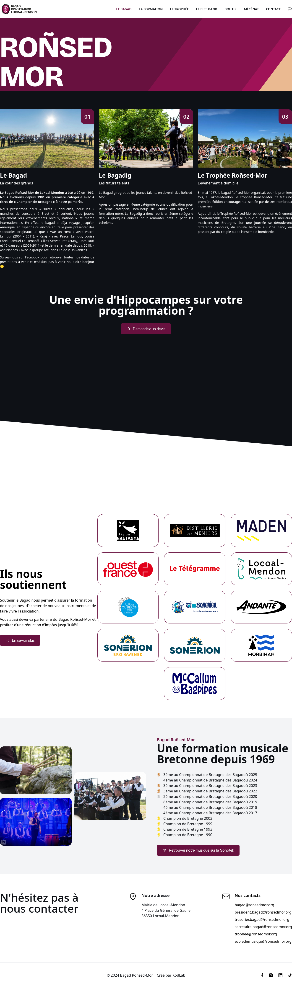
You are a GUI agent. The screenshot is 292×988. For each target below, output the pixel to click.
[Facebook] (262, 975)
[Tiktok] (288, 975)
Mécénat (251, 9)
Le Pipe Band (206, 9)
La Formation (151, 9)
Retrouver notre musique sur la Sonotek (198, 850)
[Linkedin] (280, 975)
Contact (273, 9)
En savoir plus (20, 640)
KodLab (178, 975)
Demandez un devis (145, 329)
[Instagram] (271, 975)
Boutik (230, 9)
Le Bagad (123, 9)
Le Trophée (179, 9)
